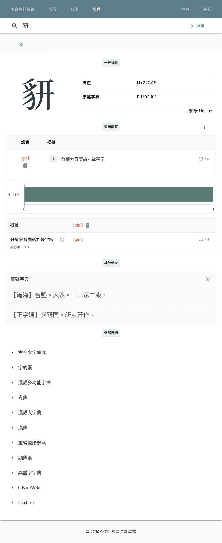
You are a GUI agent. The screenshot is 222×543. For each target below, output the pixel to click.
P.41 (206, 159)
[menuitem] (111, 352)
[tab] (21, 44)
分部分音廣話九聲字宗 (83, 159)
